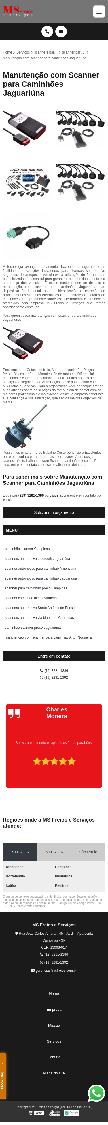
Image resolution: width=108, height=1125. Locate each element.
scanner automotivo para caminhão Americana (40, 569)
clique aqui (58, 495)
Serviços (54, 1041)
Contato (54, 1057)
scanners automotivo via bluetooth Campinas (39, 618)
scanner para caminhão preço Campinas (36, 588)
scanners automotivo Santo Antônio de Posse (40, 608)
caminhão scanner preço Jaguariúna (33, 628)
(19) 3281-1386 (32, 495)
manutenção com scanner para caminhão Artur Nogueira (48, 637)
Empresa (53, 1009)
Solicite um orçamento (54, 512)
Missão (54, 1025)
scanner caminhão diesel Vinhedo (31, 598)
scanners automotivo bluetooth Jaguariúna (37, 559)
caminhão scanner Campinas (27, 549)
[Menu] (99, 11)
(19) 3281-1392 (54, 678)
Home (54, 993)
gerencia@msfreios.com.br (54, 971)
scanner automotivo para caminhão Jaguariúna (41, 578)
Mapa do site (54, 1073)
